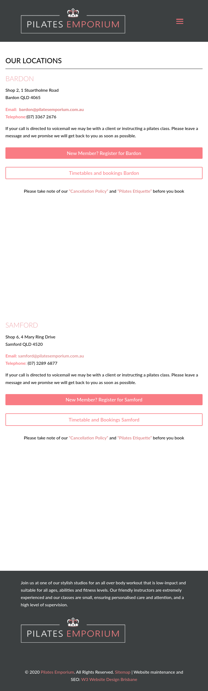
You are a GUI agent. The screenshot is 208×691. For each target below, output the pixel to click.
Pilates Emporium (57, 671)
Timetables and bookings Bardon (104, 173)
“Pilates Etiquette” (134, 191)
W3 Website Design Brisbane (109, 679)
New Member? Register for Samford (104, 399)
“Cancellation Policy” (88, 191)
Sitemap (122, 671)
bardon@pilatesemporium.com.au (51, 109)
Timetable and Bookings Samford (104, 420)
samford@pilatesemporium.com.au (51, 355)
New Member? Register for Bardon (104, 153)
